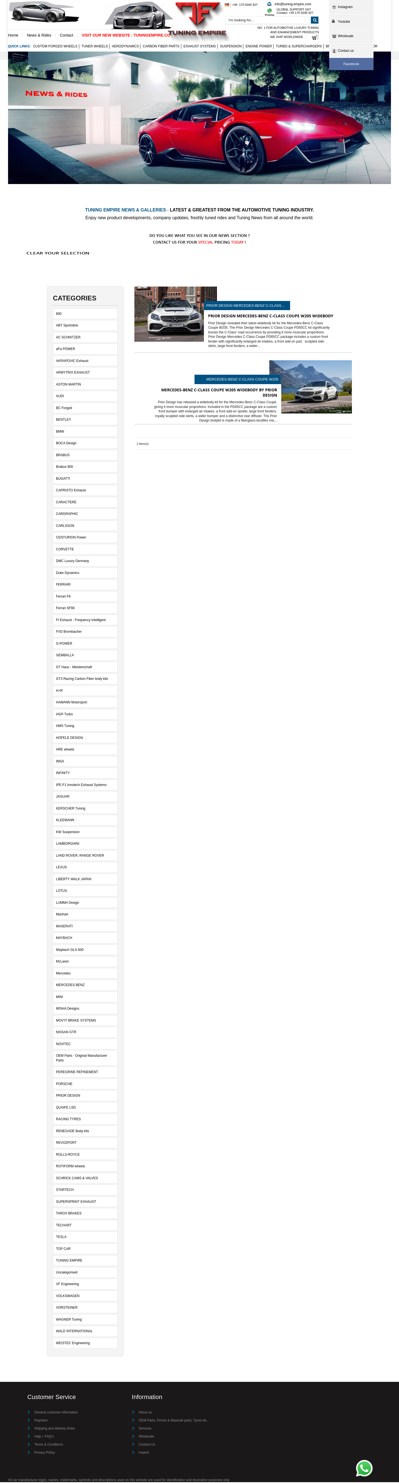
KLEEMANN (65, 821)
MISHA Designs (67, 1009)
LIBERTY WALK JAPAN (73, 880)
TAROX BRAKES (68, 1214)
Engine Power (258, 47)
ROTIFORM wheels (70, 1167)
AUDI (60, 397)
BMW (60, 432)
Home (13, 35)
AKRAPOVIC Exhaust (72, 361)
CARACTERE (66, 503)
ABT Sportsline (67, 326)
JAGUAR (63, 797)
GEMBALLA (65, 656)
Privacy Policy (44, 1453)
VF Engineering (67, 1285)
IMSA (60, 762)
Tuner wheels (94, 47)
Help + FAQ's (44, 1437)
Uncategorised (66, 1273)
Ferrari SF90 (65, 609)
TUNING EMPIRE (69, 1261)
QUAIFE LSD (66, 1108)
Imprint (144, 1453)
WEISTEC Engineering (73, 1344)
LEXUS (61, 868)
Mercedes (63, 974)
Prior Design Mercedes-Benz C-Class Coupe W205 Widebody (243, 306)
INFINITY (63, 774)
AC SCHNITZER (68, 338)
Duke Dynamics (67, 573)
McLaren (62, 962)
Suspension (231, 47)
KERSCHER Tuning (70, 809)
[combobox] (272, 20)
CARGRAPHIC (67, 515)
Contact (66, 35)
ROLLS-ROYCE (68, 1155)
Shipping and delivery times (54, 1429)
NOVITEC (63, 1044)
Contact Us (147, 1445)
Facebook (351, 64)
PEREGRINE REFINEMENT (77, 1073)
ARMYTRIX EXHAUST (73, 373)
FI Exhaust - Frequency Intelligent (81, 620)
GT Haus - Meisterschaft (74, 668)
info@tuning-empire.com (293, 4)
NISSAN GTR (66, 1033)
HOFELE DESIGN (69, 738)
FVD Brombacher (69, 632)
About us (145, 1413)
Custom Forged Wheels (55, 47)
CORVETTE (65, 550)
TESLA (61, 1238)
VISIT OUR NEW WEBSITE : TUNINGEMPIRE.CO (126, 35)
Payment (40, 1421)
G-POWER (64, 644)
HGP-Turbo (64, 715)
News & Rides (39, 35)
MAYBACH (64, 939)
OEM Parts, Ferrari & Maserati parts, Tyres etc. (173, 1421)
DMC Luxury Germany (72, 562)
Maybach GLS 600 (69, 950)
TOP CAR (63, 1249)
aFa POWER (65, 350)
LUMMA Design (67, 903)
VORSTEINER (67, 1308)
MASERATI (64, 927)
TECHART (63, 1226)
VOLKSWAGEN (68, 1296)
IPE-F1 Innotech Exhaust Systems (81, 785)
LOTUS (61, 892)
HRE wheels (65, 750)
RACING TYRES (68, 1120)
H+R (59, 691)
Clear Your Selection (58, 253)
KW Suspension (68, 832)
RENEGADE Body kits (72, 1132)
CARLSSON (65, 526)
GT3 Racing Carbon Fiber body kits (82, 679)
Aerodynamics (125, 47)
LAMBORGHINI (67, 844)
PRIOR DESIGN (68, 1096)
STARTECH (65, 1191)
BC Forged (64, 408)
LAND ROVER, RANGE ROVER (80, 856)
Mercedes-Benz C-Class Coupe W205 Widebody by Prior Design (242, 380)
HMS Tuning (65, 727)
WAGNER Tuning (69, 1320)
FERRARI (63, 585)
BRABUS (63, 456)
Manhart (62, 915)
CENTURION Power (71, 538)
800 (59, 314)
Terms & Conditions (48, 1445)
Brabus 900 (64, 467)
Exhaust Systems (199, 47)
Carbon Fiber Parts (161, 47)
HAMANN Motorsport (71, 703)
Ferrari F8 (63, 597)
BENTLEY (63, 420)
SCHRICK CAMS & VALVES (77, 1179)
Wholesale (146, 1437)
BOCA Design (66, 444)
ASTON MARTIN (68, 385)
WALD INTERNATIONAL (74, 1332)
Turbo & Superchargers (299, 47)
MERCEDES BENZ (70, 986)
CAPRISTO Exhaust (71, 491)
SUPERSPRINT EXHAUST (76, 1202)
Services (145, 1429)
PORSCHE (64, 1084)
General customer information (56, 1413)
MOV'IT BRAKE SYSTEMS (76, 1021)
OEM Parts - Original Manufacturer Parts (81, 1059)
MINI (59, 997)
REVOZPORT (66, 1143)
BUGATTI (63, 479)
